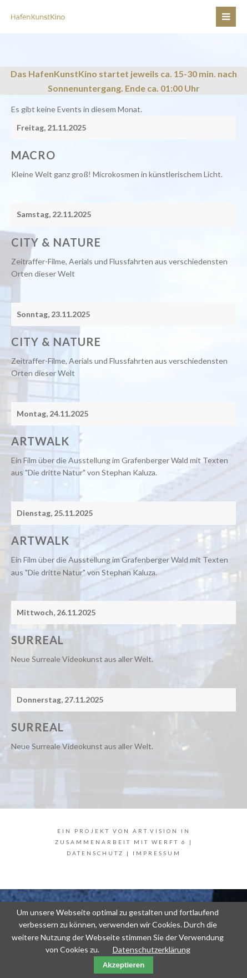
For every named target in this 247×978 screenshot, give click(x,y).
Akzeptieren (124, 965)
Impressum (157, 853)
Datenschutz (95, 853)
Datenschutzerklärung (151, 949)
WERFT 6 (169, 842)
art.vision (155, 830)
